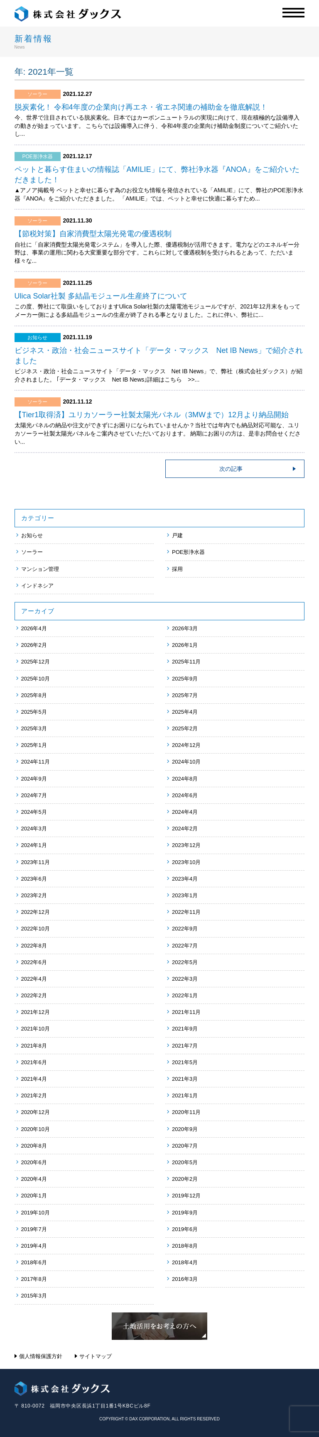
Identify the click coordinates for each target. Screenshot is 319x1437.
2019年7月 (34, 1229)
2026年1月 (185, 645)
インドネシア (37, 586)
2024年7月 (34, 795)
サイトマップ (95, 1356)
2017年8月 (34, 1279)
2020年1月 (34, 1195)
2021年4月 (34, 1079)
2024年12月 (186, 745)
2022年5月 (185, 962)
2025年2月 (185, 728)
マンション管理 (40, 569)
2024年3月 (34, 828)
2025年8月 (34, 695)
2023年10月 (186, 862)
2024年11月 (35, 762)
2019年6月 (185, 1229)
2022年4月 (34, 979)
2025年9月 (185, 679)
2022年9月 (185, 928)
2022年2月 (34, 995)
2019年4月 (34, 1246)
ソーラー (32, 552)
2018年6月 (34, 1262)
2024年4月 (185, 812)
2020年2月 (185, 1179)
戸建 (177, 535)
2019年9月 (185, 1212)
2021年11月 (186, 1012)
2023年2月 (34, 895)
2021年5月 (185, 1062)
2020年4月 (34, 1179)
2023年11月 (35, 862)
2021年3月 (185, 1079)
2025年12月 (35, 662)
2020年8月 (34, 1146)
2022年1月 (185, 995)
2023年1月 (185, 895)
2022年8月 (34, 945)
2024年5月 (34, 812)
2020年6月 (34, 1162)
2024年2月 (185, 828)
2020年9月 (185, 1129)
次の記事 (231, 468)
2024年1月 (34, 845)
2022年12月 (35, 912)
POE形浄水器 (188, 552)
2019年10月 (35, 1212)
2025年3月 (34, 728)
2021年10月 (35, 1029)
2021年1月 (185, 1095)
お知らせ (32, 535)
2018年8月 (185, 1246)
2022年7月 (185, 945)
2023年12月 (186, 845)
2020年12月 (35, 1112)
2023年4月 (185, 879)
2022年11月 (186, 912)
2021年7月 (185, 1046)
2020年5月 (185, 1162)
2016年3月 (185, 1279)
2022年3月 (185, 979)
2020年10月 (35, 1129)
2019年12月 (186, 1195)
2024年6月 (185, 795)
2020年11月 (186, 1112)
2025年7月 (185, 695)
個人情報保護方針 (40, 1356)
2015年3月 (34, 1296)
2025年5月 (34, 712)
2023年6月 (34, 879)
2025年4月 (185, 712)
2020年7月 (185, 1146)
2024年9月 (34, 779)
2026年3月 (185, 628)
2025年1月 (34, 745)
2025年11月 (186, 662)
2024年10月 (186, 762)
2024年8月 (185, 779)
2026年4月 (34, 628)
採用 (177, 569)
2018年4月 (185, 1262)
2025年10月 (35, 679)
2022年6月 (34, 962)
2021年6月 (34, 1062)
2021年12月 (35, 1012)
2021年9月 (185, 1029)
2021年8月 (34, 1046)
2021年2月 (34, 1095)
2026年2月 (34, 645)
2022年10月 (35, 928)
